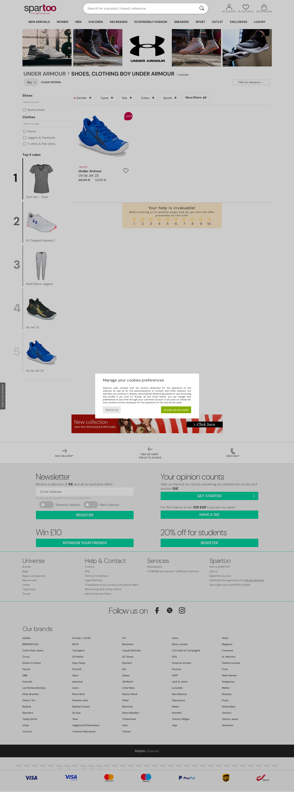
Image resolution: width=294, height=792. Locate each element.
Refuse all (112, 409)
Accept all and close (176, 409)
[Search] (202, 8)
